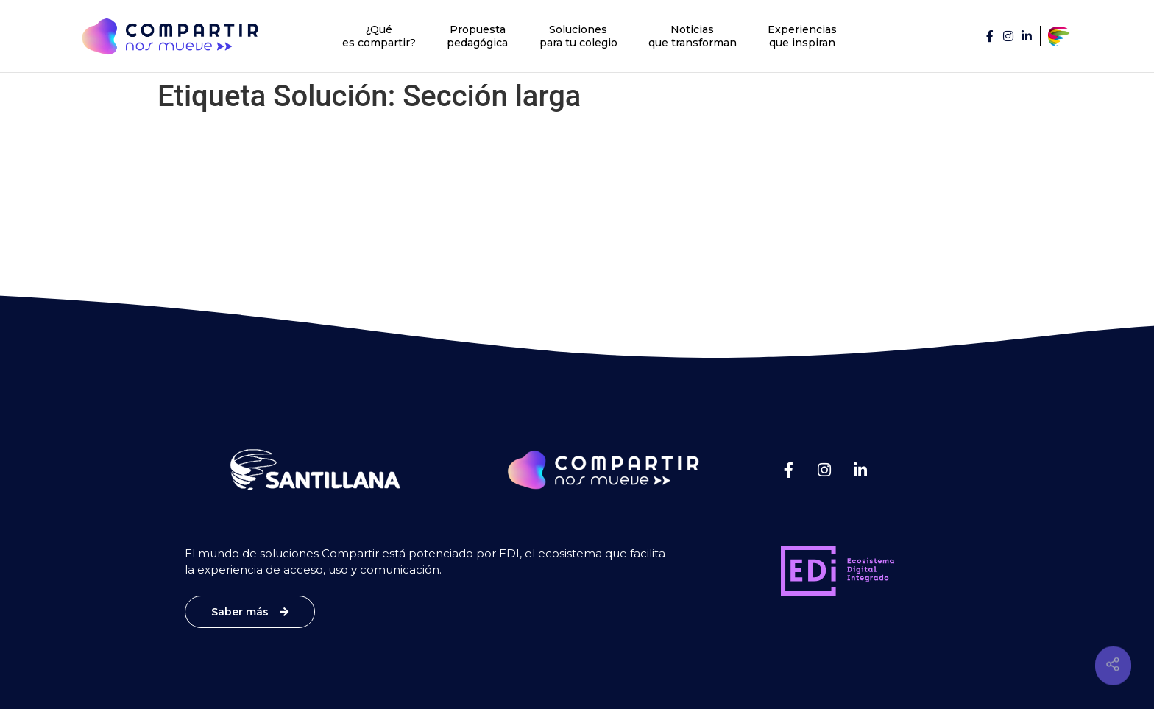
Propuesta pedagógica (477, 36)
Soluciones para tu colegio (578, 36)
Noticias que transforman (692, 36)
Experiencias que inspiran (802, 36)
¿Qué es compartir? (379, 36)
